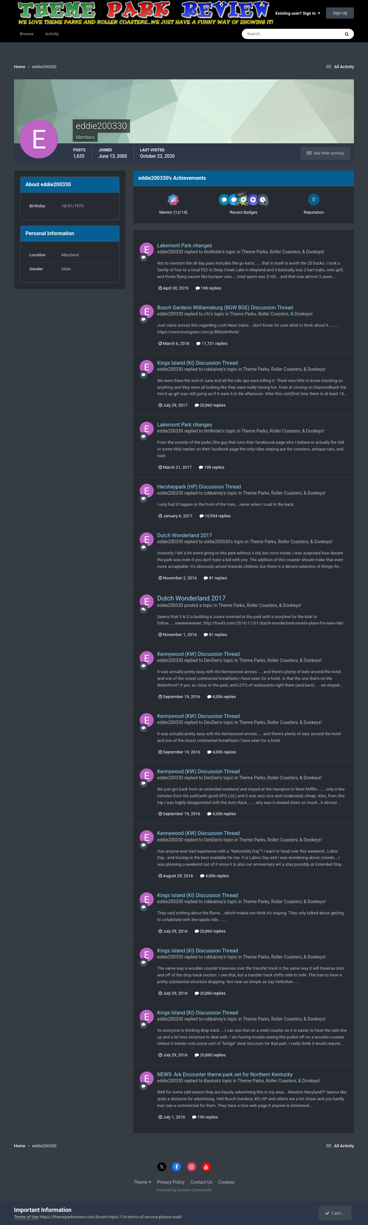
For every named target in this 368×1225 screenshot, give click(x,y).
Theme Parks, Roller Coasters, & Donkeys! (282, 251)
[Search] (271, 34)
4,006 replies (221, 696)
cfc (207, 313)
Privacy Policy (170, 1182)
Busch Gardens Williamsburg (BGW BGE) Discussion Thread (225, 308)
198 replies (208, 288)
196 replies (205, 1117)
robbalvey (213, 369)
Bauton (211, 1080)
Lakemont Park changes (184, 246)
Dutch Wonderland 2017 (184, 535)
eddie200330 (170, 251)
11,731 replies (211, 343)
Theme (142, 1182)
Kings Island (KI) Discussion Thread (197, 363)
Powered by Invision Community (184, 1190)
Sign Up (340, 13)
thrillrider (213, 251)
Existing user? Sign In (297, 13)
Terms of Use (26, 1216)
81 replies (215, 578)
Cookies (226, 1182)
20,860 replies (210, 405)
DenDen (211, 660)
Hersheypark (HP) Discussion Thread (199, 487)
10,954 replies (215, 515)
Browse (27, 33)
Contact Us (202, 1182)
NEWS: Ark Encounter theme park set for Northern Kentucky (225, 1074)
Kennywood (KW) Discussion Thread (198, 654)
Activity (52, 33)
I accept (336, 1213)
